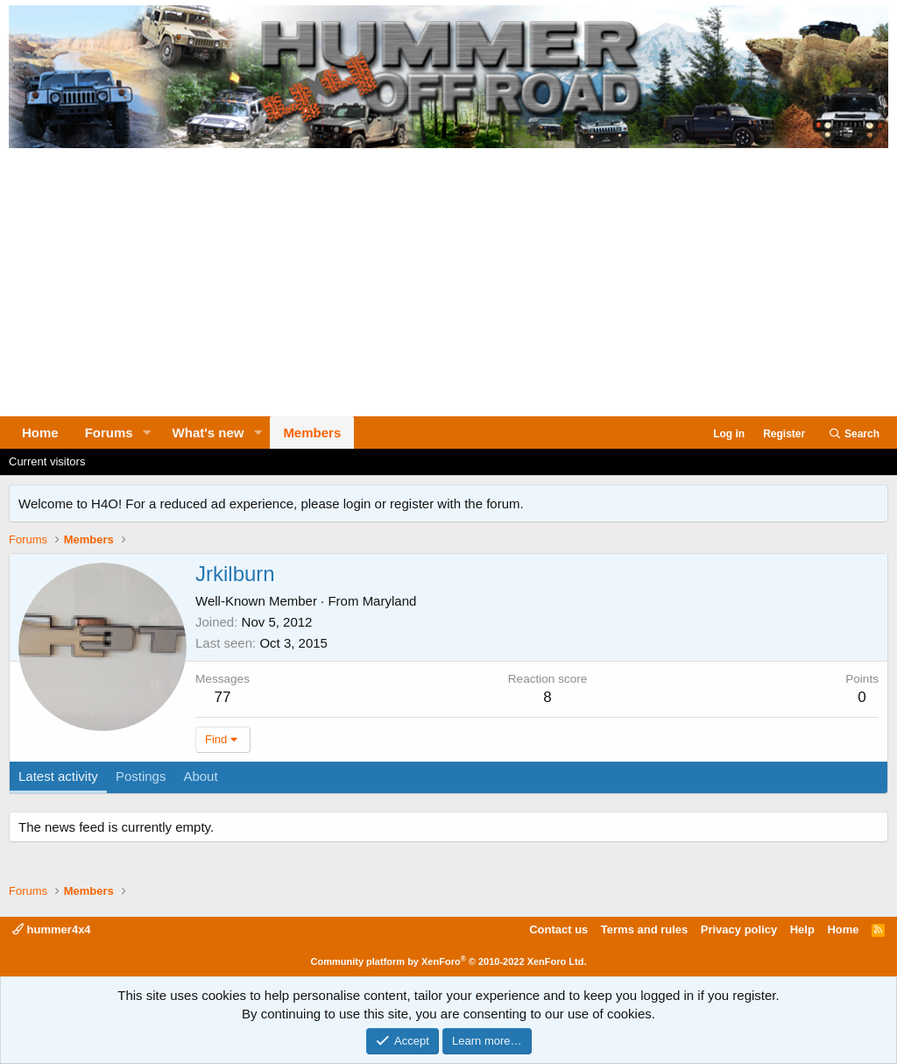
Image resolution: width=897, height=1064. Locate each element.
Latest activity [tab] (58, 776)
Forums (109, 432)
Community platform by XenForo (449, 961)
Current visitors (47, 461)
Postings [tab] (141, 776)
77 (223, 697)
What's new (208, 432)
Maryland (390, 600)
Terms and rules (644, 929)
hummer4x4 (51, 929)
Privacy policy (739, 929)
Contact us (558, 929)
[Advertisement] (448, 285)
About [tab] (200, 776)
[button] (147, 432)
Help (802, 929)
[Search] (853, 434)
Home (40, 432)
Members (312, 432)
